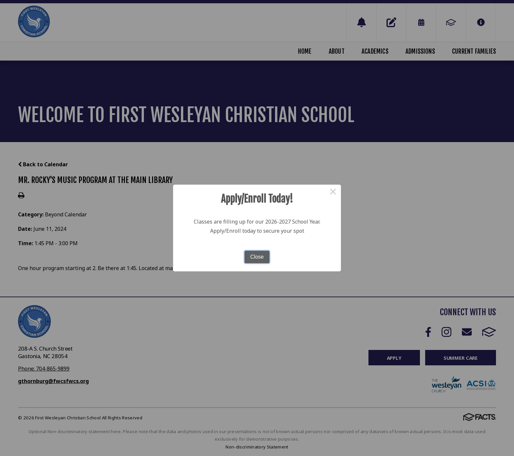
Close (257, 257)
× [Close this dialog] (333, 192)
